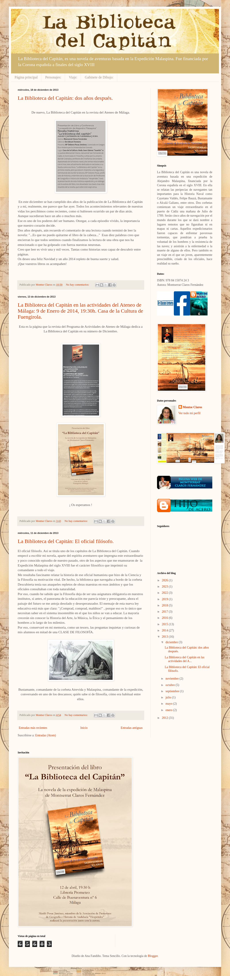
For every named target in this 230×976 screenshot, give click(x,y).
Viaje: (73, 77)
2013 (165, 636)
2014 (165, 630)
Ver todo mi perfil (189, 413)
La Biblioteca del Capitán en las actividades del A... (184, 659)
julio (168, 697)
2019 (165, 599)
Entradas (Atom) (45, 735)
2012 (165, 717)
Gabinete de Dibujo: (99, 77)
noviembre (172, 678)
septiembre (172, 691)
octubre (170, 685)
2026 (165, 580)
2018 (165, 605)
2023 (165, 586)
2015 (165, 624)
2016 (165, 617)
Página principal (26, 77)
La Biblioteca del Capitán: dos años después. (65, 98)
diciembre (171, 642)
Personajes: (53, 77)
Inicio (84, 727)
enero (169, 710)
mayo (169, 703)
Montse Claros (192, 407)
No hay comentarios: (78, 284)
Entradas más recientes (33, 727)
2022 (165, 592)
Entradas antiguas (132, 727)
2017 (165, 611)
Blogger (152, 956)
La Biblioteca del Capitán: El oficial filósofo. (66, 541)
